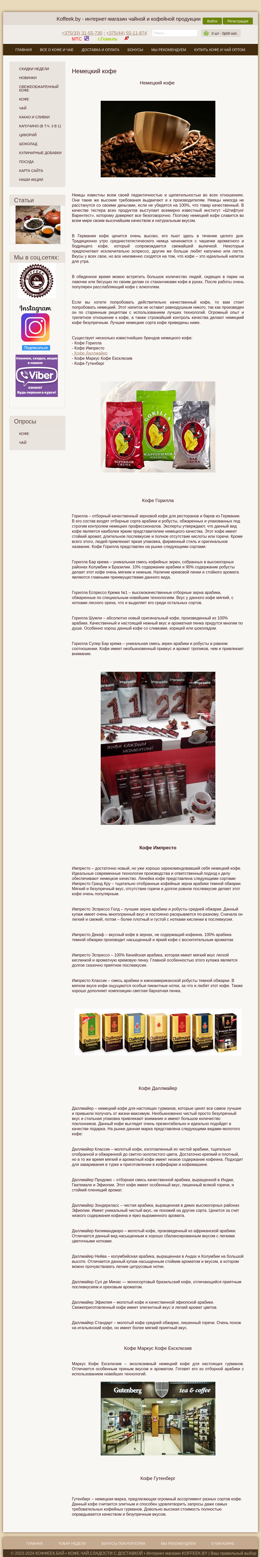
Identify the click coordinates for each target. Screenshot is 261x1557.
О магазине (130, 62)
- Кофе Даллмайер (90, 353)
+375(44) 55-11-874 (126, 33)
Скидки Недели (34, 69)
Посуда (26, 162)
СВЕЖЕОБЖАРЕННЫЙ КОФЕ (39, 88)
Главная (23, 50)
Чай (23, 108)
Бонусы (135, 50)
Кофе (24, 99)
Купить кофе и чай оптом (219, 50)
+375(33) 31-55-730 (82, 33)
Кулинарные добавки (40, 153)
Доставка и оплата (100, 50)
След (63, 225)
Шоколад (28, 144)
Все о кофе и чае (57, 50)
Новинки (28, 78)
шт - (225, 33)
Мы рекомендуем (168, 50)
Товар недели (72, 1543)
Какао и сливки (34, 117)
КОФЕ (24, 434)
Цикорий (28, 135)
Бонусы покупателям (123, 1543)
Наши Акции (31, 180)
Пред (12, 225)
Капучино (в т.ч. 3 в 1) (40, 126)
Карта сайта (31, 171)
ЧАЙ (23, 443)
